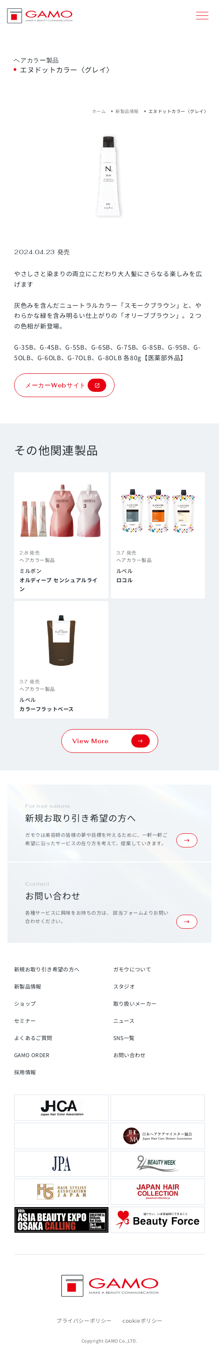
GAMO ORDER (32, 1054)
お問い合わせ (129, 1054)
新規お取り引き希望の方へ (46, 969)
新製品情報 (127, 111)
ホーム (99, 111)
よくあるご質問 (33, 1037)
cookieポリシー (142, 1320)
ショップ (25, 1003)
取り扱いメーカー (135, 1003)
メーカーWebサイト (65, 385)
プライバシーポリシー (84, 1320)
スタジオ (124, 986)
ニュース (123, 1020)
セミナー (25, 1020)
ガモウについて (132, 969)
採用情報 (25, 1072)
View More (111, 741)
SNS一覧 (124, 1037)
